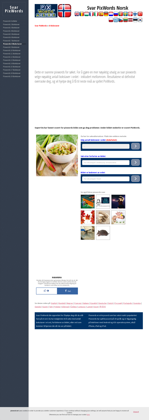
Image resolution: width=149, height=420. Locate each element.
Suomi (45, 306)
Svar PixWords (41, 25)
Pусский (118, 303)
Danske (38, 306)
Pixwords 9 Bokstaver (11, 47)
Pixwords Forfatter (10, 21)
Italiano (86, 303)
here (88, 415)
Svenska (137, 303)
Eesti (96, 306)
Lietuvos (81, 306)
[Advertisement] (89, 50)
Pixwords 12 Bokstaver (11, 57)
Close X (136, 412)
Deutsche (102, 303)
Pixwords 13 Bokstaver (11, 60)
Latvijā (89, 306)
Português (127, 303)
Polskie (57, 306)
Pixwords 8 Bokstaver (12, 44)
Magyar (70, 303)
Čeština (74, 306)
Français (77, 303)
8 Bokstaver (54, 25)
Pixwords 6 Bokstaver (11, 37)
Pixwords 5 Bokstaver (11, 34)
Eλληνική (65, 306)
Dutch (110, 303)
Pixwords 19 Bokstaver (11, 76)
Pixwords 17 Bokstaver (11, 70)
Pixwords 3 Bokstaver (11, 28)
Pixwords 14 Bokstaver (11, 63)
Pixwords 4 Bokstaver (11, 31)
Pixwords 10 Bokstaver (11, 50)
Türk (51, 306)
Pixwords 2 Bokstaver (11, 24)
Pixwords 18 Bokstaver (11, 73)
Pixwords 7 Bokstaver (11, 41)
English (54, 303)
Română (61, 303)
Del (67, 290)
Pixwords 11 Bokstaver (11, 53)
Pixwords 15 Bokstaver (11, 67)
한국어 (103, 306)
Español (93, 303)
